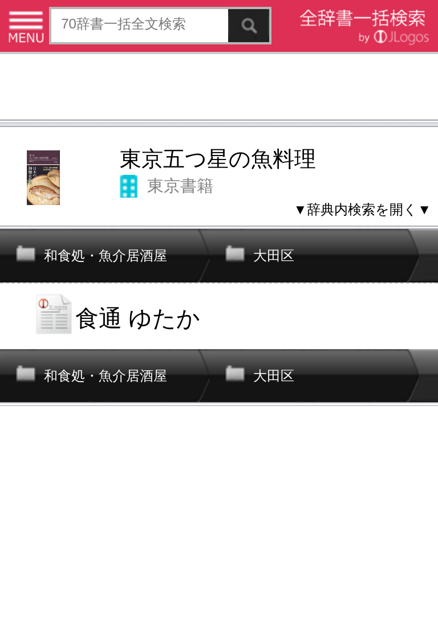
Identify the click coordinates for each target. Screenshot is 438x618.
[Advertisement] (219, 88)
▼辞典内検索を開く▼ (362, 209)
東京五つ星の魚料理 (218, 159)
